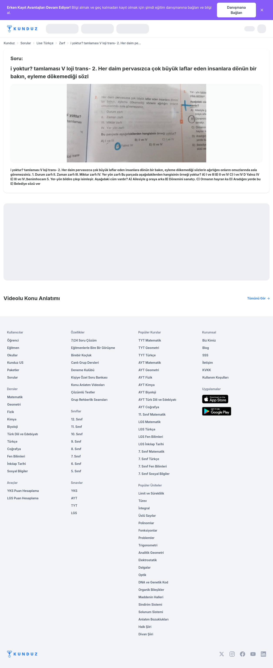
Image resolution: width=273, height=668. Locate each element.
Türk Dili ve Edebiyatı (22, 434)
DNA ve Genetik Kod (153, 582)
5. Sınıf (76, 471)
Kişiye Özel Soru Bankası (89, 377)
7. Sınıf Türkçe (149, 459)
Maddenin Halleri (151, 597)
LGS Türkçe (147, 429)
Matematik (15, 397)
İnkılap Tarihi (16, 464)
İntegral (144, 508)
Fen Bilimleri (16, 456)
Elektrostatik (148, 560)
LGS (74, 513)
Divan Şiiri (146, 634)
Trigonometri (148, 545)
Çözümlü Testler (83, 392)
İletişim (207, 362)
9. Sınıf (76, 441)
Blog (205, 348)
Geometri (14, 404)
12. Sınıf (77, 419)
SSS (205, 355)
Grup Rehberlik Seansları (89, 399)
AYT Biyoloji (147, 392)
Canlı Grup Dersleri (85, 362)
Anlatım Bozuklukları (154, 619)
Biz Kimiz (209, 340)
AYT (74, 498)
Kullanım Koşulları (215, 377)
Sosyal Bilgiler (17, 471)
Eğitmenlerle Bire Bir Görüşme (93, 348)
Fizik (10, 412)
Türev (143, 501)
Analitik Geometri (151, 552)
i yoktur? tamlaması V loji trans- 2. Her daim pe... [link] (105, 43)
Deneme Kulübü (82, 370)
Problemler (147, 538)
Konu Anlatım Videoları (88, 385)
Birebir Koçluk (81, 355)
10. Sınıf (77, 434)
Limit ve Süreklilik (151, 493)
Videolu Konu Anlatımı (136, 298)
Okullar (12, 355)
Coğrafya (14, 449)
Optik (142, 575)
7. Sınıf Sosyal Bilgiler (154, 474)
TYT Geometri (149, 348)
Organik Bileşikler (151, 590)
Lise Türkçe (45, 43)
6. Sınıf (76, 464)
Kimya (11, 419)
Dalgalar (145, 567)
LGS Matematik (150, 422)
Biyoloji (12, 426)
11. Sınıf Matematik (152, 414)
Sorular (25, 43)
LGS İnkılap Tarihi (151, 444)
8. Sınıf (76, 449)
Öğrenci (13, 340)
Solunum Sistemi (151, 612)
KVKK (206, 370)
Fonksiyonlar (148, 530)
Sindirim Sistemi (150, 604)
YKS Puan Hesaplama (23, 491)
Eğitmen (13, 348)
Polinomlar (146, 523)
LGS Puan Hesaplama (23, 498)
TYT (74, 505)
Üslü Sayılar (147, 515)
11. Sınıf (76, 426)
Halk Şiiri (145, 627)
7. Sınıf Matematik (151, 451)
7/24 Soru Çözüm (84, 340)
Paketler (13, 370)
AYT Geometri (149, 370)
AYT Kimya (147, 385)
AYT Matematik (150, 362)
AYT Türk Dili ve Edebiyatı (157, 399)
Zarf (62, 43)
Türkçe (12, 441)
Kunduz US (15, 362)
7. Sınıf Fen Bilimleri (153, 466)
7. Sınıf (76, 456)
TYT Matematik (150, 340)
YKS (74, 491)
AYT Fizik (145, 377)
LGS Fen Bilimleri (151, 437)
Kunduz (9, 43)
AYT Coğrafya (149, 407)
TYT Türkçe (147, 355)
